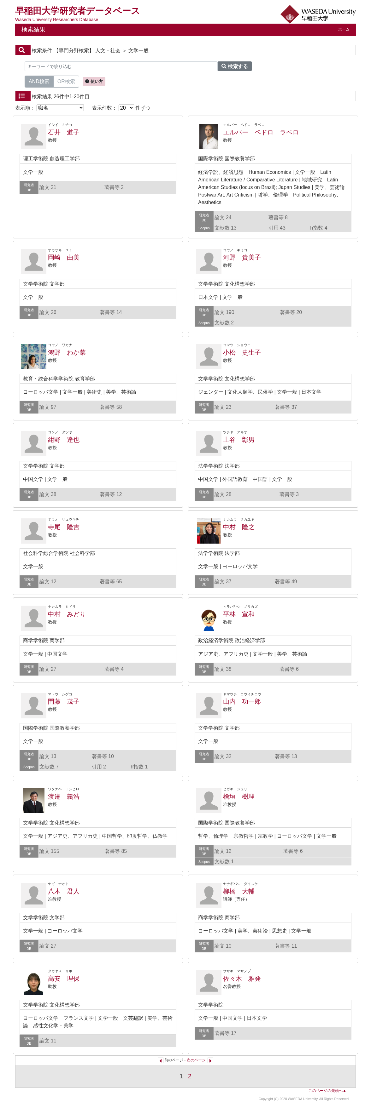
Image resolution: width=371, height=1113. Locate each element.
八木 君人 (64, 891)
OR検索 (66, 81)
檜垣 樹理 (239, 796)
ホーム (344, 29)
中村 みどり (67, 614)
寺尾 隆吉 (64, 526)
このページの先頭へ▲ (327, 1090)
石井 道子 (64, 132)
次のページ (196, 1060)
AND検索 (39, 81)
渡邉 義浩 (64, 796)
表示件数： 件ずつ (121, 108)
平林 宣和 (239, 614)
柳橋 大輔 (239, 891)
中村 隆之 (239, 526)
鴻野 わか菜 (67, 352)
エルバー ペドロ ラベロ (261, 132)
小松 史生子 (242, 352)
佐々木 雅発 (242, 978)
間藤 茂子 (64, 701)
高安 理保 (64, 978)
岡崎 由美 (64, 257)
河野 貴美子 (242, 257)
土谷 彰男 (239, 439)
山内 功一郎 (242, 701)
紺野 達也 (64, 439)
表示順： (49, 108)
